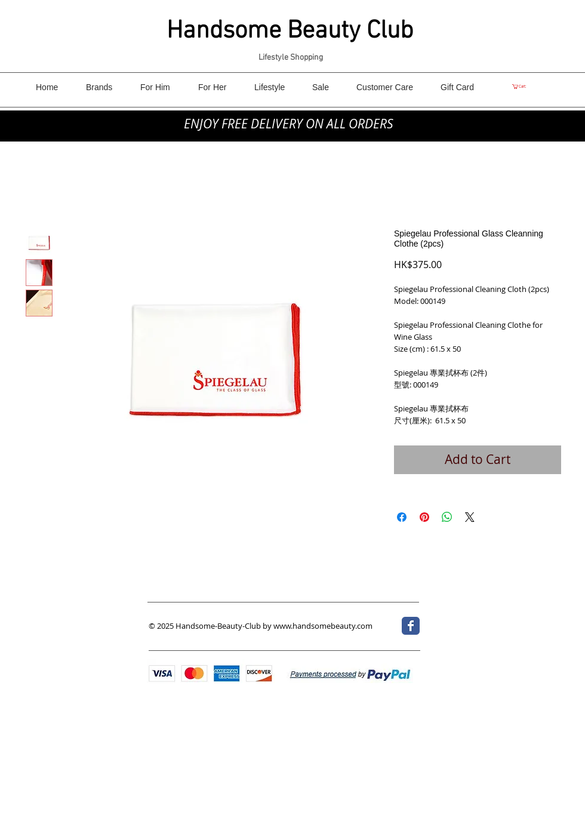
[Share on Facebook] (402, 517)
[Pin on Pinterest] (424, 517)
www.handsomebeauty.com (322, 625)
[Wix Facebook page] (411, 626)
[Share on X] (470, 517)
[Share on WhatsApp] (447, 517)
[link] (521, 86)
